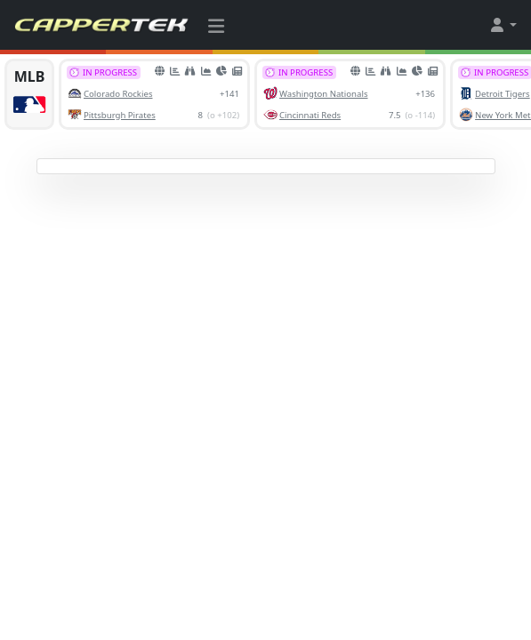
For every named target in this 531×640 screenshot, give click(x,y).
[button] (502, 25)
